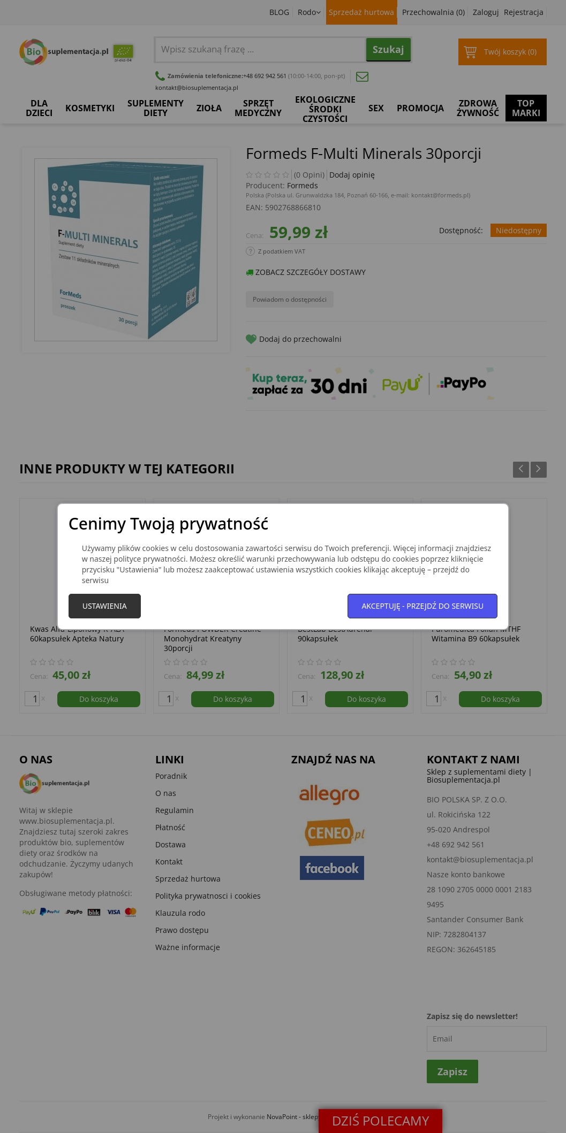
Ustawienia (104, 606)
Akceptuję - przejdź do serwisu (422, 606)
